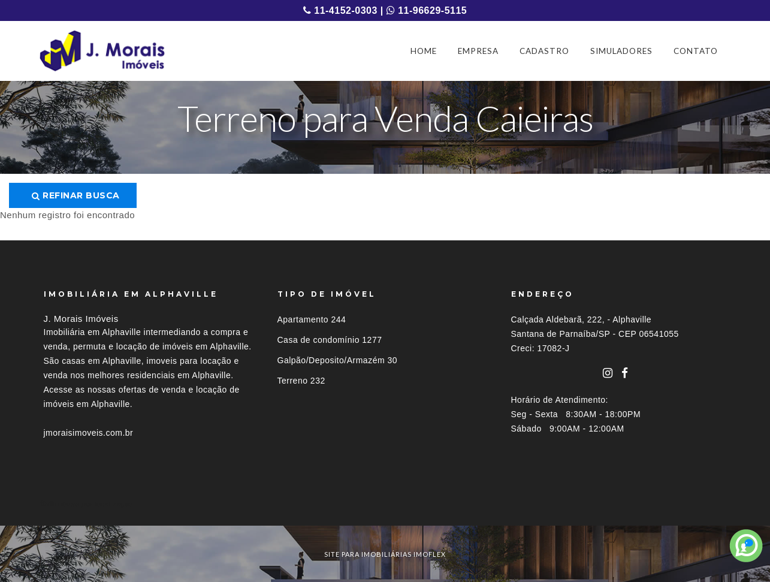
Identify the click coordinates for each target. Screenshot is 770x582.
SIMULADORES (621, 51)
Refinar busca (76, 195)
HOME (423, 51)
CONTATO (696, 51)
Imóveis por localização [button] (92, 504)
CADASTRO (544, 51)
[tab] (385, 504)
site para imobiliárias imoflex (385, 554)
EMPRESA (478, 51)
